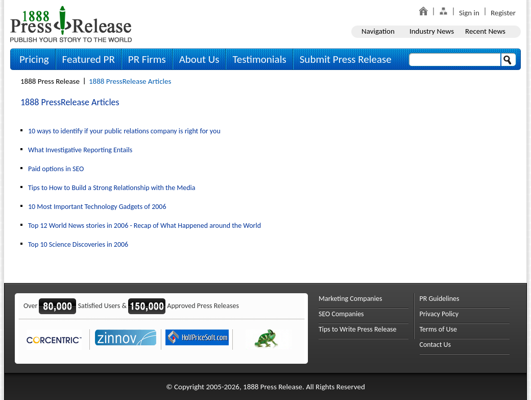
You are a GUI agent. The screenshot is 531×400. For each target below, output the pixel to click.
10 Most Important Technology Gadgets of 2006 (97, 206)
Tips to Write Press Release (358, 329)
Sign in (469, 12)
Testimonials (259, 59)
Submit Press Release (346, 59)
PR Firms (147, 59)
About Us (199, 59)
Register (503, 12)
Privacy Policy (439, 314)
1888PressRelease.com (71, 23)
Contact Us (435, 344)
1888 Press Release (50, 81)
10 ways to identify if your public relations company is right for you (124, 131)
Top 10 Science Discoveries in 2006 (78, 244)
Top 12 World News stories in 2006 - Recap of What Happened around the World (144, 225)
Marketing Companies (350, 298)
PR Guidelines (440, 298)
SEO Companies (341, 314)
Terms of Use (438, 329)
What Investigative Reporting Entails (80, 150)
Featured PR (88, 59)
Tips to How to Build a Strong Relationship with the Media (111, 187)
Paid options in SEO (56, 168)
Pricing (34, 59)
